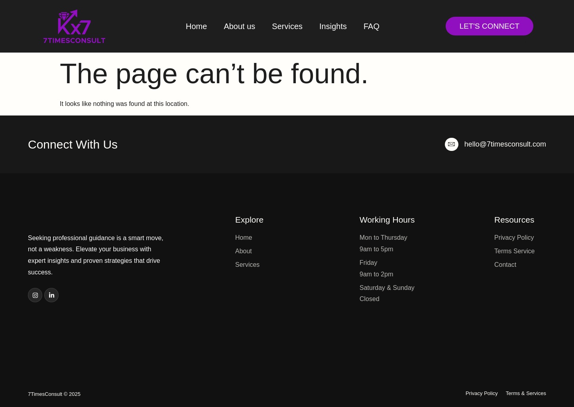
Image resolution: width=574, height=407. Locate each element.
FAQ (371, 26)
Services (287, 26)
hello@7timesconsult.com (505, 144)
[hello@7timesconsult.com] (451, 144)
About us (239, 26)
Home (196, 26)
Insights (333, 26)
